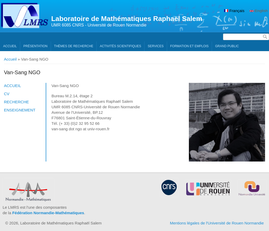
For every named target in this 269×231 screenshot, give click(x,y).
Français (234, 10)
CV (6, 94)
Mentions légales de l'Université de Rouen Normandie (217, 223)
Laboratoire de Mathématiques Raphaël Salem (126, 19)
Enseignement (19, 110)
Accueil (10, 46)
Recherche (16, 102)
